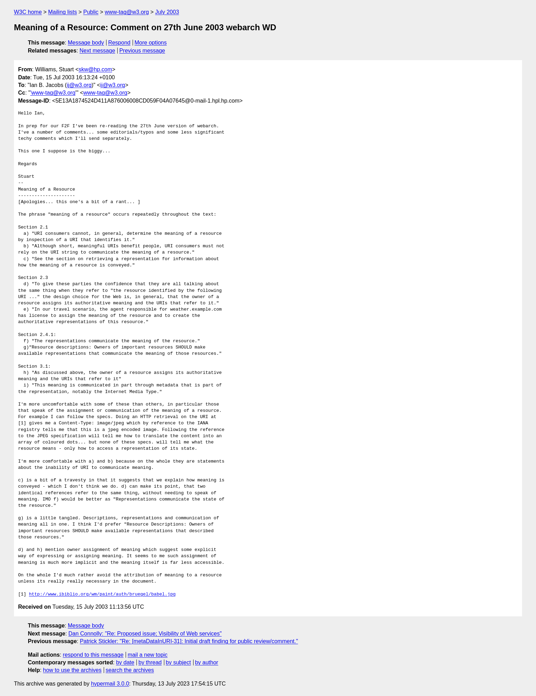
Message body (86, 43)
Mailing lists (62, 12)
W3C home (28, 12)
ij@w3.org (79, 85)
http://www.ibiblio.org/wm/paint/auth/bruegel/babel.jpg (102, 594)
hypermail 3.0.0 (110, 684)
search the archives (130, 670)
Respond (119, 43)
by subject (178, 662)
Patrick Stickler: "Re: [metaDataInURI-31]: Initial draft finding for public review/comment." (189, 641)
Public (90, 12)
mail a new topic (148, 655)
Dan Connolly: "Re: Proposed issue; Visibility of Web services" (145, 634)
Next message (97, 51)
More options (151, 43)
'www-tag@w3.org (53, 93)
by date (125, 662)
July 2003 (167, 12)
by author (206, 662)
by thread (150, 662)
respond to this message (93, 655)
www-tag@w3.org (127, 12)
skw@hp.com (95, 69)
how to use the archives (72, 670)
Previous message (142, 51)
